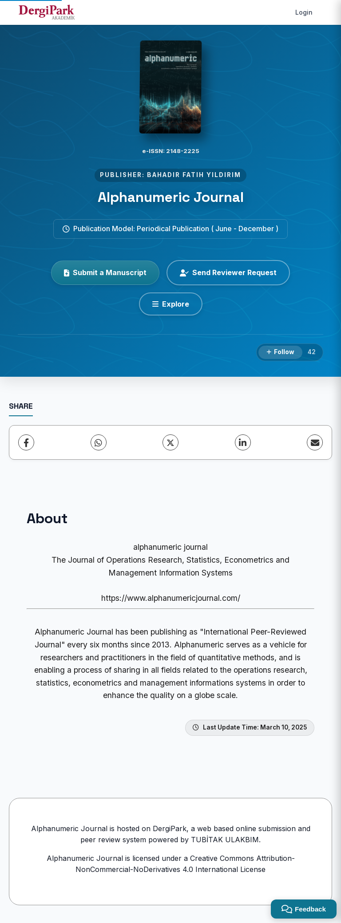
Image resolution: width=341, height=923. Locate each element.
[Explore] (170, 304)
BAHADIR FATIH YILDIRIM (194, 174)
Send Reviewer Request (228, 272)
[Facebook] (26, 442)
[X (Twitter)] (170, 442)
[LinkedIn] (243, 442)
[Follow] (280, 352)
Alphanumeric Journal (171, 197)
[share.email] (315, 442)
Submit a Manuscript (105, 272)
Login (304, 12)
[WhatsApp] (99, 442)
